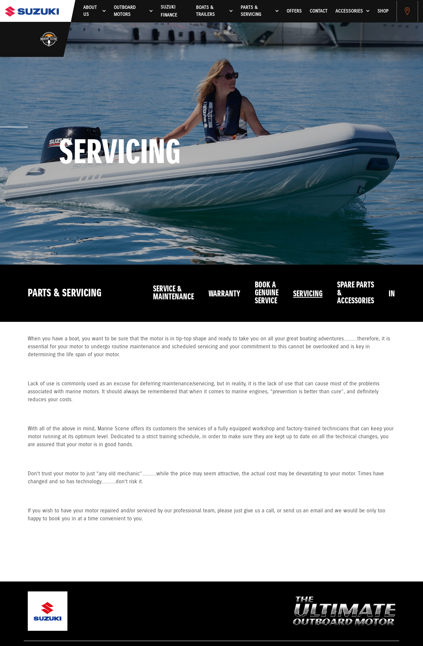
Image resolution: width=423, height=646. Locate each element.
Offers (294, 11)
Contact (318, 11)
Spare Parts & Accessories (355, 293)
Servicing (308, 294)
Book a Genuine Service (267, 293)
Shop (382, 11)
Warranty (224, 294)
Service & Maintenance (173, 293)
